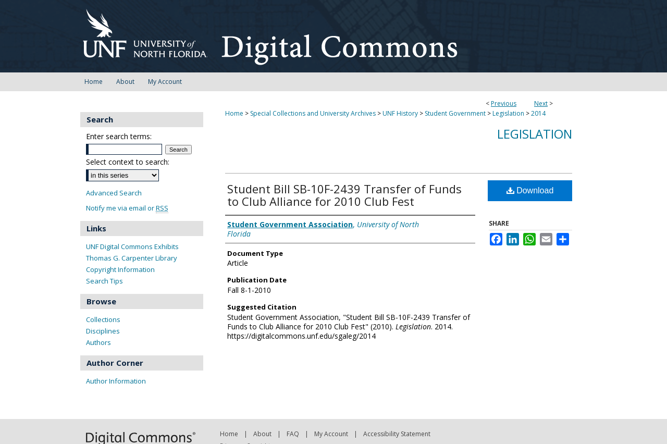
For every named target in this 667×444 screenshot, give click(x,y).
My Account (331, 433)
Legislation (508, 113)
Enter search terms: (119, 136)
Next (541, 103)
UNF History (400, 113)
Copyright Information (120, 269)
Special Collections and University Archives (313, 113)
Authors (98, 342)
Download (530, 190)
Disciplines (103, 331)
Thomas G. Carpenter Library (131, 258)
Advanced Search (114, 193)
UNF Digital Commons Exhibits (132, 246)
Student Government (455, 113)
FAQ (293, 433)
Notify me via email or (127, 208)
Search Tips (104, 281)
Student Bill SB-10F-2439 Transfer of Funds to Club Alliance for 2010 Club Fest (344, 195)
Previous (503, 103)
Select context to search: (127, 162)
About (262, 433)
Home (234, 113)
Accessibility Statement (396, 433)
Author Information (116, 381)
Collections (103, 319)
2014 (538, 113)
